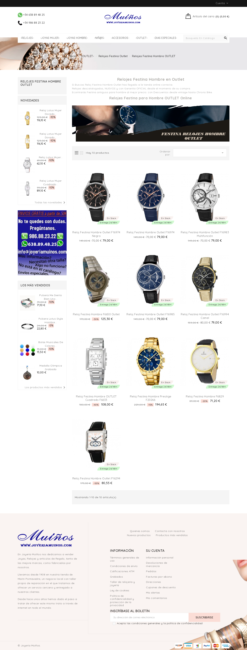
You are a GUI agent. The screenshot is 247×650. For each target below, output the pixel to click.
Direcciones (153, 582)
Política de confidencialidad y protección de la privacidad (122, 600)
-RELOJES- (27, 38)
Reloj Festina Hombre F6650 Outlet (96, 314)
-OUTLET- (142, 38)
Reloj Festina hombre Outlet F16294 (96, 478)
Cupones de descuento (161, 587)
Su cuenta (155, 551)
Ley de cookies (119, 590)
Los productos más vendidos (45, 387)
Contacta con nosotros (170, 531)
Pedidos (151, 571)
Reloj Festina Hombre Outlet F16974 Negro (96, 234)
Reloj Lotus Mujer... (51, 157)
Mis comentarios (156, 598)
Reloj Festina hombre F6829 (205, 396)
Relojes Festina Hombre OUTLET (40, 83)
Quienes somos (140, 531)
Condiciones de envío (124, 566)
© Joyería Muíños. (29, 645)
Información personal (159, 557)
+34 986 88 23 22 (31, 22)
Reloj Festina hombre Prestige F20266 (150, 398)
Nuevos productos (139, 535)
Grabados (116, 576)
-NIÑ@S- (99, 38)
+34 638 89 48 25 (31, 14)
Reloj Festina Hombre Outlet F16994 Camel (205, 316)
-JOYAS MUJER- (50, 38)
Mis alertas (153, 592)
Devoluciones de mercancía (156, 564)
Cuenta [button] (222, 3)
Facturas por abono (159, 576)
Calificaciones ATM (122, 571)
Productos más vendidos (172, 535)
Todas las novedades (50, 202)
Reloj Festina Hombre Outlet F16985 (150, 314)
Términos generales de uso (124, 559)
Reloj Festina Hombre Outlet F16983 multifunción (205, 234)
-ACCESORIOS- (120, 38)
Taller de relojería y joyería (122, 583)
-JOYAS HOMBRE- (77, 38)
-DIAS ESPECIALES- (165, 38)
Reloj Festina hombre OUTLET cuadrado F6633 (96, 398)
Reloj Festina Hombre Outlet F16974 (150, 232)
